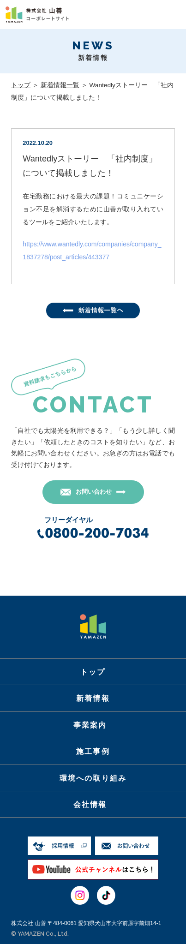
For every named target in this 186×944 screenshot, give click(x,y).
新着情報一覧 (60, 85)
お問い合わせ (94, 491)
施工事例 (92, 751)
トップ (20, 85)
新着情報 (92, 698)
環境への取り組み (93, 778)
